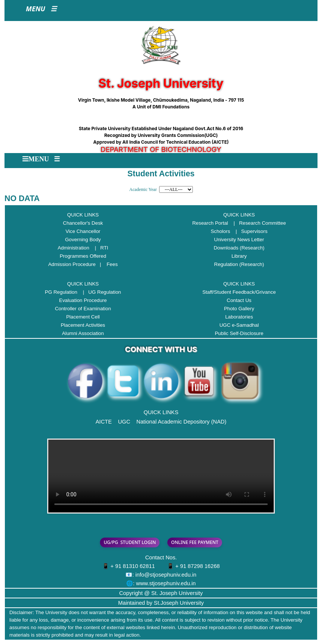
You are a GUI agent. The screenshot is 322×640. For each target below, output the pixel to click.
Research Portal (210, 223)
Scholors (220, 231)
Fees (112, 264)
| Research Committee (258, 223)
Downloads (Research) (239, 248)
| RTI (99, 248)
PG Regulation (61, 292)
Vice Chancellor (83, 231)
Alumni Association (83, 333)
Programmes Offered (83, 256)
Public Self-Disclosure (239, 333)
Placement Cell (83, 317)
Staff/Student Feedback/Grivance (239, 292)
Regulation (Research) (239, 264)
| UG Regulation (100, 292)
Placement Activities (83, 325)
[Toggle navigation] (41, 10)
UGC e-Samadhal (239, 325)
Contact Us (239, 300)
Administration (73, 248)
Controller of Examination (83, 308)
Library (239, 256)
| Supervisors (249, 231)
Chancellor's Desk (83, 223)
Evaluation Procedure (83, 300)
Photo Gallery (239, 308)
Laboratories (239, 317)
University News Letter (239, 239)
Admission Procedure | (76, 264)
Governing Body (83, 239)
